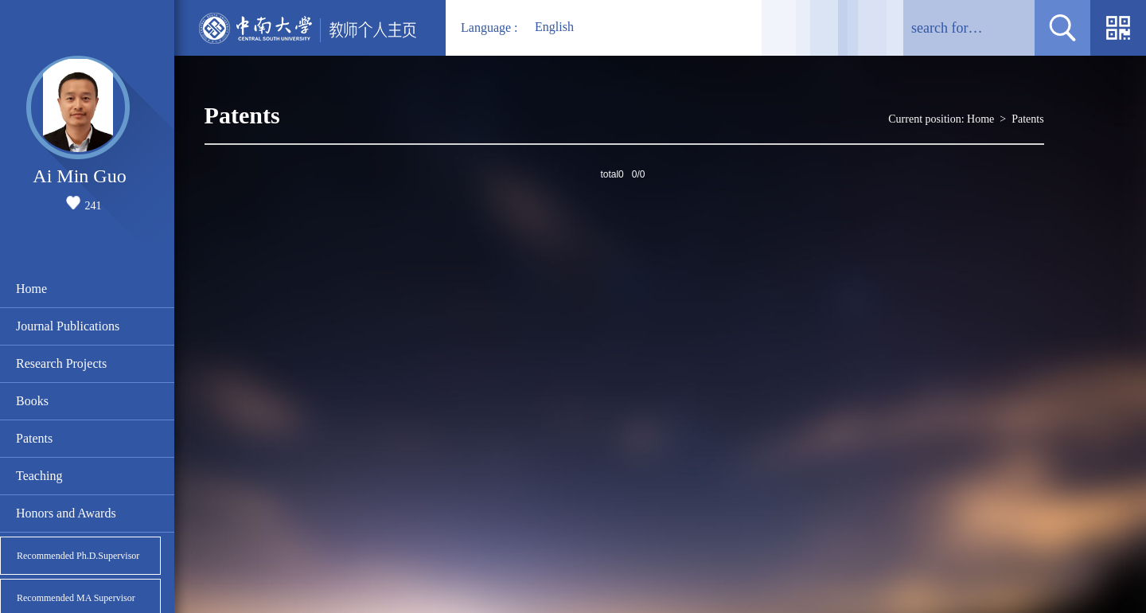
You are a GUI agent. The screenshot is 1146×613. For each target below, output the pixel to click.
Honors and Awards (66, 513)
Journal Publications (67, 326)
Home (31, 288)
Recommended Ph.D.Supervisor (78, 555)
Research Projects (61, 363)
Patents (34, 438)
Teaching (39, 475)
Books (32, 401)
